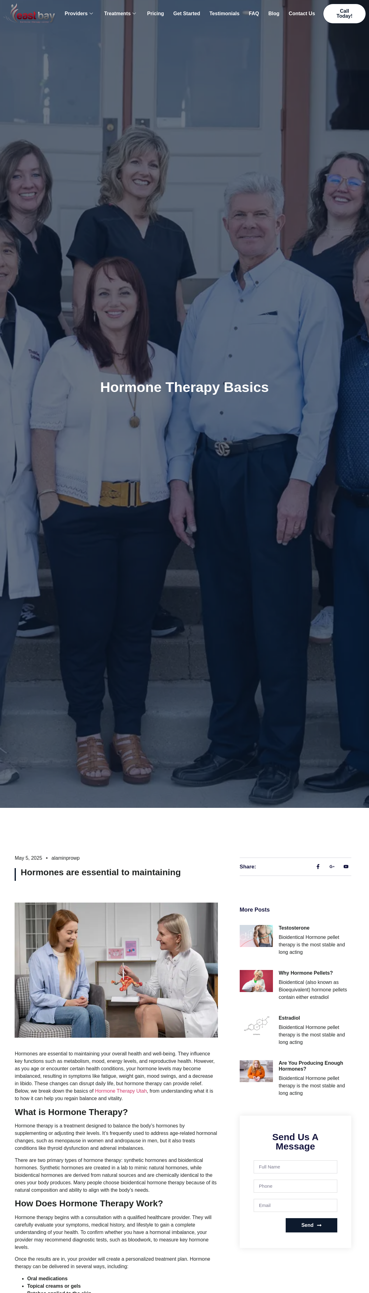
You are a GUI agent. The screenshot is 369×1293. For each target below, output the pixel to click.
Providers (79, 13)
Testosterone (294, 928)
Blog (273, 13)
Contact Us (302, 13)
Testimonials (225, 13)
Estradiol (289, 1018)
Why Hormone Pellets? (306, 973)
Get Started (186, 13)
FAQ (254, 13)
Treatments (120, 13)
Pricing (155, 13)
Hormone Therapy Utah (121, 1091)
